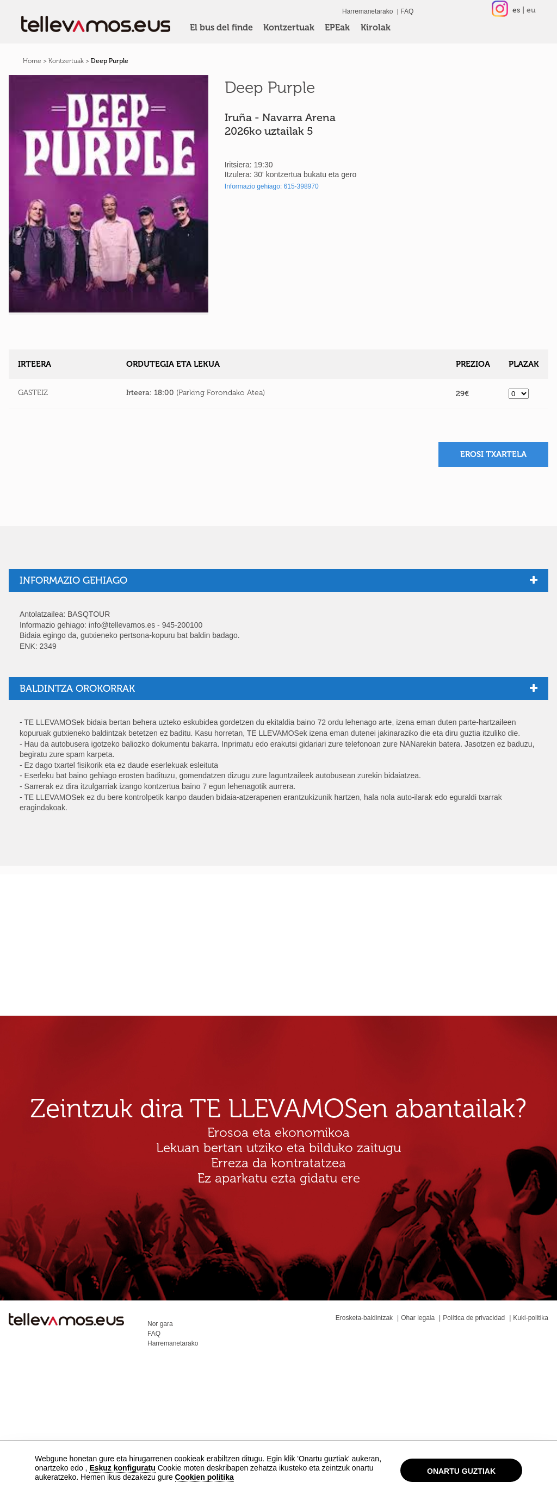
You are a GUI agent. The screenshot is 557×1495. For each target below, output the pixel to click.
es (516, 10)
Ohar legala (418, 1318)
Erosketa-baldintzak (364, 1318)
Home (32, 61)
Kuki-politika (530, 1318)
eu (531, 10)
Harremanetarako (367, 11)
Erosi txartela (493, 454)
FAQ (406, 11)
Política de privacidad (474, 1318)
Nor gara (160, 1324)
